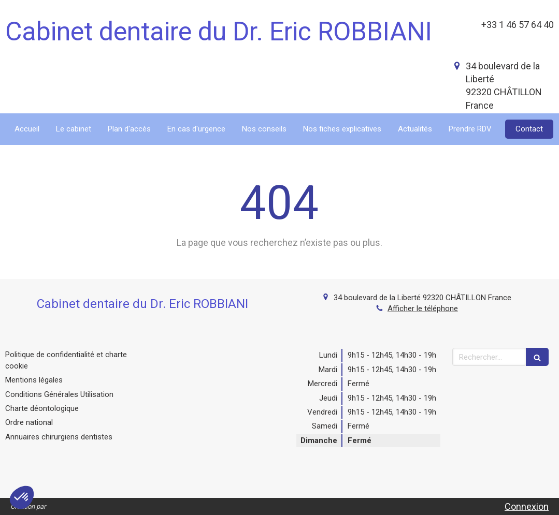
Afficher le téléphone (423, 308)
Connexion (527, 506)
